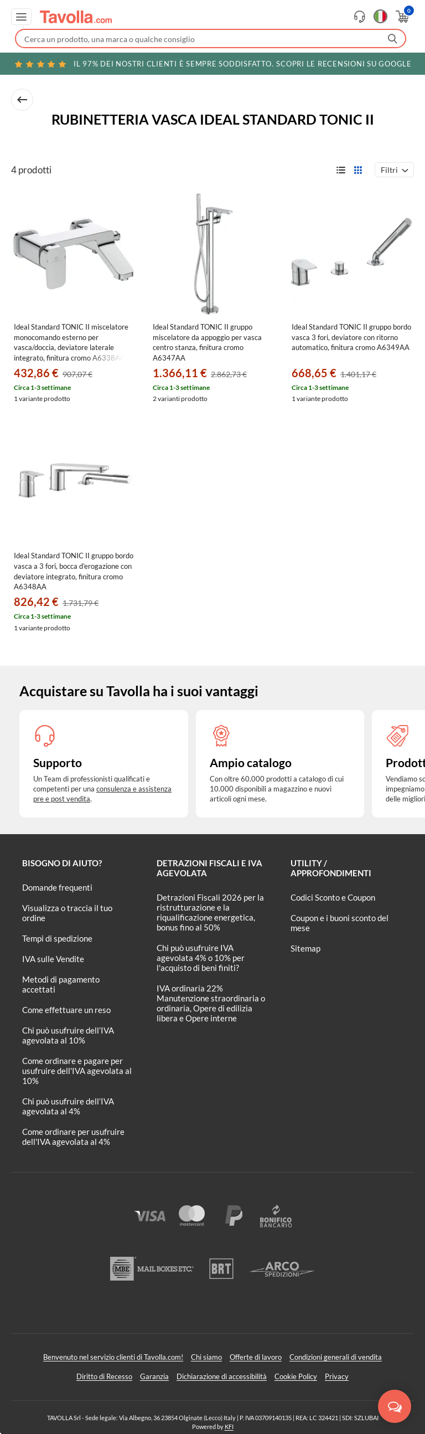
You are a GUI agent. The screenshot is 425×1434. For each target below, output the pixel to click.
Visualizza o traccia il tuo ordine (67, 913)
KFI (229, 1426)
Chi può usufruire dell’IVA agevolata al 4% (68, 1106)
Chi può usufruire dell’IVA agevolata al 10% (68, 1035)
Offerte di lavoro (256, 1357)
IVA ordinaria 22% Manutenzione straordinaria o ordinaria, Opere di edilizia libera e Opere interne (211, 1003)
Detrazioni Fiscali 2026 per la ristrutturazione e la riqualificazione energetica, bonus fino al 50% (210, 912)
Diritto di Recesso (104, 1376)
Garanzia (154, 1376)
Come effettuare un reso (66, 1010)
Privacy (337, 1376)
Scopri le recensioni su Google (212, 64)
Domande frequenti (57, 887)
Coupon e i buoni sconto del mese (339, 923)
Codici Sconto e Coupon (333, 897)
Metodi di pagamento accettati (61, 984)
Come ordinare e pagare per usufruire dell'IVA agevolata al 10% (77, 1071)
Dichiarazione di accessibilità (222, 1376)
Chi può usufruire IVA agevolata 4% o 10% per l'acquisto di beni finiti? (201, 958)
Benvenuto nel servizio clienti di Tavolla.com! (113, 1357)
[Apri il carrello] (401, 17)
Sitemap (305, 948)
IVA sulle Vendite (53, 959)
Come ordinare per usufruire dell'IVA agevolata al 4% (73, 1137)
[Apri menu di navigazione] (21, 16)
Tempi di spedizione (57, 938)
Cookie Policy (295, 1376)
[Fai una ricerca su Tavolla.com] (210, 38)
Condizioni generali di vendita (335, 1357)
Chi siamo (206, 1357)
